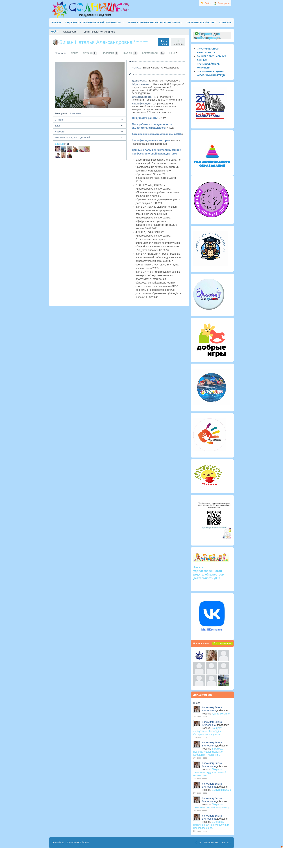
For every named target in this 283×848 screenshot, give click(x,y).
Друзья (59, 143)
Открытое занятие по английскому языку (211, 806)
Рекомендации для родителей (90, 137)
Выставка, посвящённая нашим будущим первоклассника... (211, 824)
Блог (90, 125)
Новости (90, 131)
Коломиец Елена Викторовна (212, 709)
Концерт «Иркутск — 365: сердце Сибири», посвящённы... (207, 731)
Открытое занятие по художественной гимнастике (209, 772)
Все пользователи (223, 643)
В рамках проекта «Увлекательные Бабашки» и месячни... (208, 751)
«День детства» (221, 713)
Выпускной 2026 (221, 789)
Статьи (90, 119)
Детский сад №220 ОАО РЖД (66, 842)
